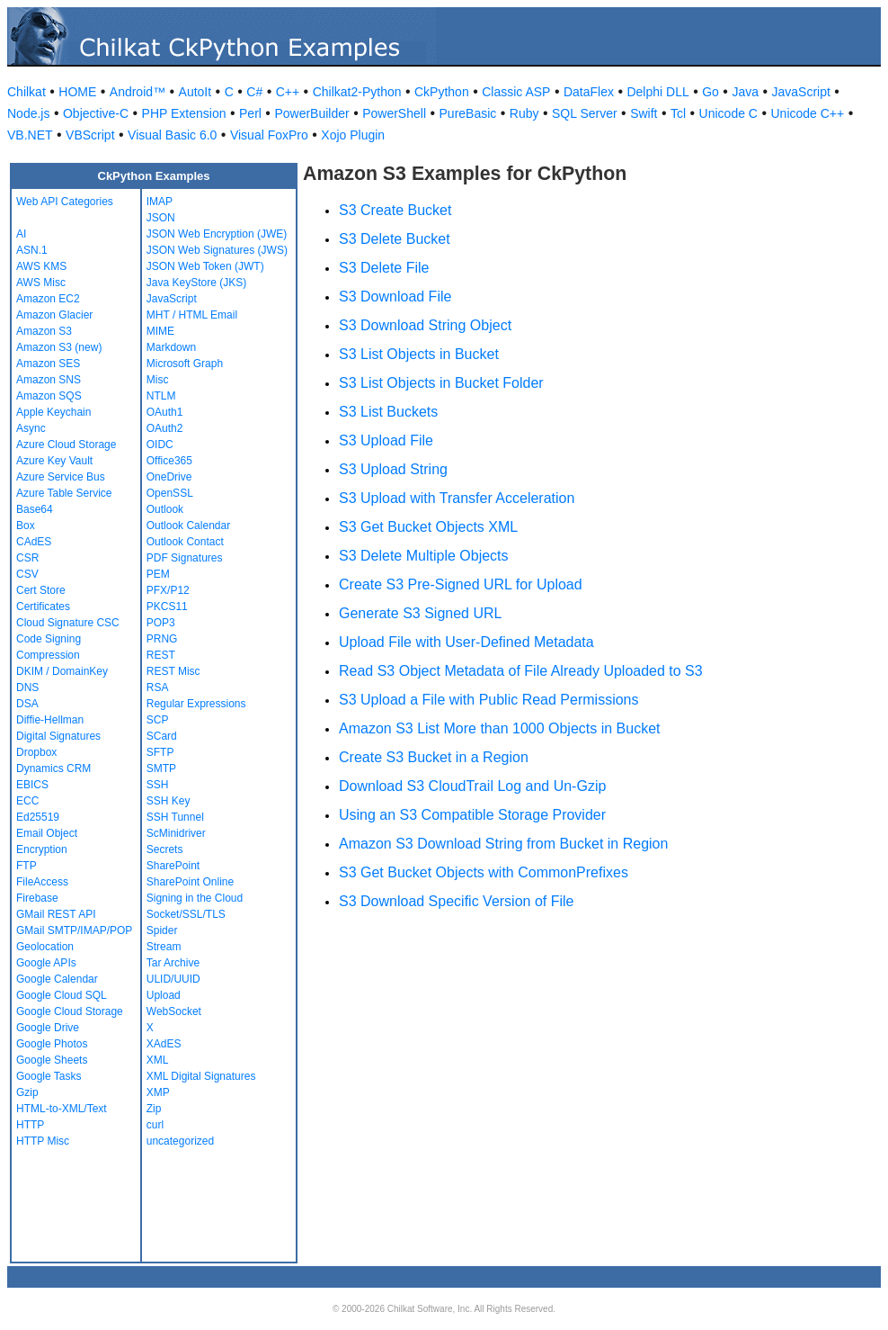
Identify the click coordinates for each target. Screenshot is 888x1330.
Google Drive (47, 1027)
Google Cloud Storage (69, 1011)
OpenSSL (170, 493)
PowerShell (394, 113)
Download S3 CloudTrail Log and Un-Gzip (472, 786)
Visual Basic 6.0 (172, 135)
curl (155, 1125)
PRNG (162, 639)
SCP (158, 720)
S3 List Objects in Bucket (419, 354)
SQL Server (584, 113)
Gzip (27, 1092)
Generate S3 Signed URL (420, 613)
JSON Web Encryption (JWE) (217, 234)
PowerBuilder (311, 113)
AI (21, 234)
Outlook (165, 509)
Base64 (34, 509)
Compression (48, 655)
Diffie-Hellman (50, 720)
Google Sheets (51, 1060)
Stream (164, 946)
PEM (158, 574)
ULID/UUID (173, 979)
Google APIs (46, 963)
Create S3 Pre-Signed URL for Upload (460, 584)
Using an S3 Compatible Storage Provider (472, 814)
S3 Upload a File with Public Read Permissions (488, 699)
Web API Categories (64, 201)
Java (745, 92)
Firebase (37, 898)
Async (31, 428)
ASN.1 (32, 250)
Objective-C (96, 113)
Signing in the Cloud (195, 898)
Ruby (524, 113)
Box (25, 525)
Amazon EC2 (48, 298)
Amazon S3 (44, 331)
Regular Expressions (196, 703)
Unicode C (728, 113)
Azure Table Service (64, 493)
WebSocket (174, 1011)
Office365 (169, 460)
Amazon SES (48, 363)
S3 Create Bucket (395, 210)
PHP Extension (184, 113)
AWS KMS (41, 266)
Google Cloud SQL (61, 995)
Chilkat (26, 92)
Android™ (137, 92)
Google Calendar (57, 979)
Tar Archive (173, 963)
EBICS (32, 784)
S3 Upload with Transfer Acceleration (456, 498)
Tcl (678, 113)
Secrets (165, 849)
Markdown (171, 347)
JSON (161, 217)
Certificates (43, 606)
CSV (27, 574)
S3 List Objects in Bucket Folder (441, 383)
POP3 (161, 622)
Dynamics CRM (53, 768)
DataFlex (589, 92)
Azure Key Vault (54, 460)
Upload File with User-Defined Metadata (466, 642)
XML (158, 1060)
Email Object (46, 833)
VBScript (90, 135)
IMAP (160, 201)
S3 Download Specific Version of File (456, 901)
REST (161, 655)
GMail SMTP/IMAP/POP (74, 930)
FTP (26, 865)
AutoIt (195, 92)
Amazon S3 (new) (59, 347)
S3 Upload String (393, 469)
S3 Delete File (384, 267)
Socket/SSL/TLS (186, 914)
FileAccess (42, 882)
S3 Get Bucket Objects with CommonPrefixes (483, 872)
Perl (250, 113)
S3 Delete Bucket (394, 239)
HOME (77, 92)
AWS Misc (41, 282)
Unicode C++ (807, 113)
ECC (27, 801)
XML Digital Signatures (201, 1076)
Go (710, 92)
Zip (154, 1108)
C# (254, 92)
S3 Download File (395, 296)
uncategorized (180, 1141)
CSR (27, 558)
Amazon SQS (49, 396)
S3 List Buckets (388, 411)
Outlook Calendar (188, 525)
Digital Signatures (58, 736)
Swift (643, 113)
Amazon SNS (48, 379)
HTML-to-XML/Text (61, 1108)
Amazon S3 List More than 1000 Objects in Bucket (500, 728)
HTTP (30, 1125)
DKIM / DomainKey (62, 671)
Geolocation (45, 946)
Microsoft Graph (185, 363)
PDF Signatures (185, 558)
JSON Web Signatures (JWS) (217, 250)
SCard (162, 736)
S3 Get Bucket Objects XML (428, 527)
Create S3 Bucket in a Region (433, 757)
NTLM (161, 396)
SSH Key (169, 801)
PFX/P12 (168, 590)
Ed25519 (37, 817)
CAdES (33, 541)
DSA (27, 703)
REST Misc (173, 671)
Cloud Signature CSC (68, 622)
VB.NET (30, 135)
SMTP (161, 768)
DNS (27, 687)
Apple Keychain (53, 412)
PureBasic (468, 113)
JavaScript (801, 92)
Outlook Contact (185, 541)
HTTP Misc (42, 1141)
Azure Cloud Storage (66, 444)
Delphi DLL (657, 92)
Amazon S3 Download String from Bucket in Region (503, 843)
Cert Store (41, 590)
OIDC (160, 444)
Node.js (28, 113)
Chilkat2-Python (357, 92)
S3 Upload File (386, 440)
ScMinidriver (176, 833)
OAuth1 (165, 412)
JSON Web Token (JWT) (205, 266)
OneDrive (169, 477)
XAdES (164, 1044)
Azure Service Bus (60, 477)
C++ (287, 92)
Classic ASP (516, 92)
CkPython (441, 92)
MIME (160, 331)
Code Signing (48, 639)
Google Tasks (49, 1076)
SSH (158, 784)
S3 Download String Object (425, 325)
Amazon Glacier (54, 315)
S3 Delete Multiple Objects (424, 555)
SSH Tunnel (175, 817)
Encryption (41, 849)
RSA (158, 687)
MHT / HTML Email (192, 315)
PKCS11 (167, 606)
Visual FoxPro (269, 135)
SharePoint (173, 865)
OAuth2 (165, 428)
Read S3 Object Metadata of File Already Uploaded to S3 (521, 670)
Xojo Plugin (353, 135)
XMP (158, 1092)
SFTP (160, 752)
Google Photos (51, 1044)
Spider (162, 930)
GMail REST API (55, 914)
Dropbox (36, 752)
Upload (164, 995)
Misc (158, 379)
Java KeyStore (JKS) (196, 282)
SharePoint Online (190, 882)
